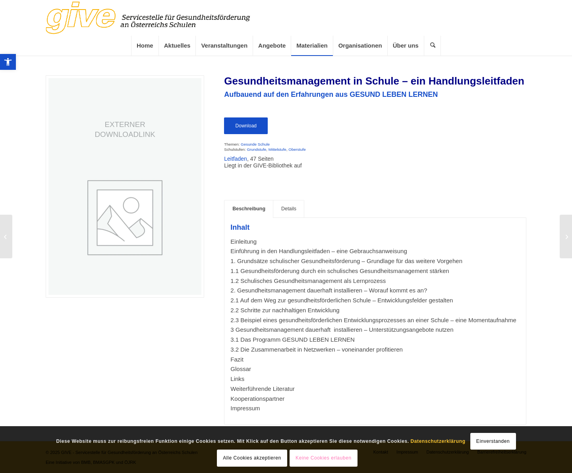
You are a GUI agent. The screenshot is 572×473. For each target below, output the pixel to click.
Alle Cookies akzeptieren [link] (252, 458)
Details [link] (288, 209)
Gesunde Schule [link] (255, 144)
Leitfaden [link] (235, 159)
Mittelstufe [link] (277, 149)
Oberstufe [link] (296, 149)
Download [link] (246, 126)
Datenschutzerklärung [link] (438, 441)
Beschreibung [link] (248, 209)
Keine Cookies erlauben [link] (324, 458)
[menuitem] (144, 46)
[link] (8, 62)
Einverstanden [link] (493, 441)
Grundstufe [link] (256, 149)
